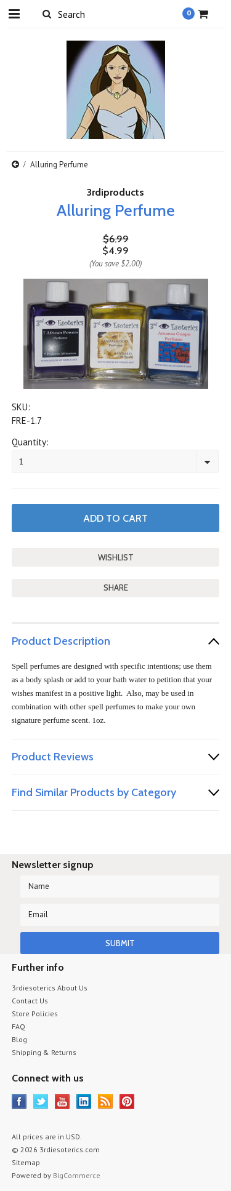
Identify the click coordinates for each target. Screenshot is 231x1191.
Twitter (41, 1101)
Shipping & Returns (44, 1052)
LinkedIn (84, 1101)
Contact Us (30, 1000)
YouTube (62, 1101)
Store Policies (35, 1013)
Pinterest (127, 1101)
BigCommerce (76, 1175)
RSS (105, 1101)
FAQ (18, 1026)
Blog (19, 1039)
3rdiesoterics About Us (49, 987)
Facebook (19, 1101)
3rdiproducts (115, 192)
